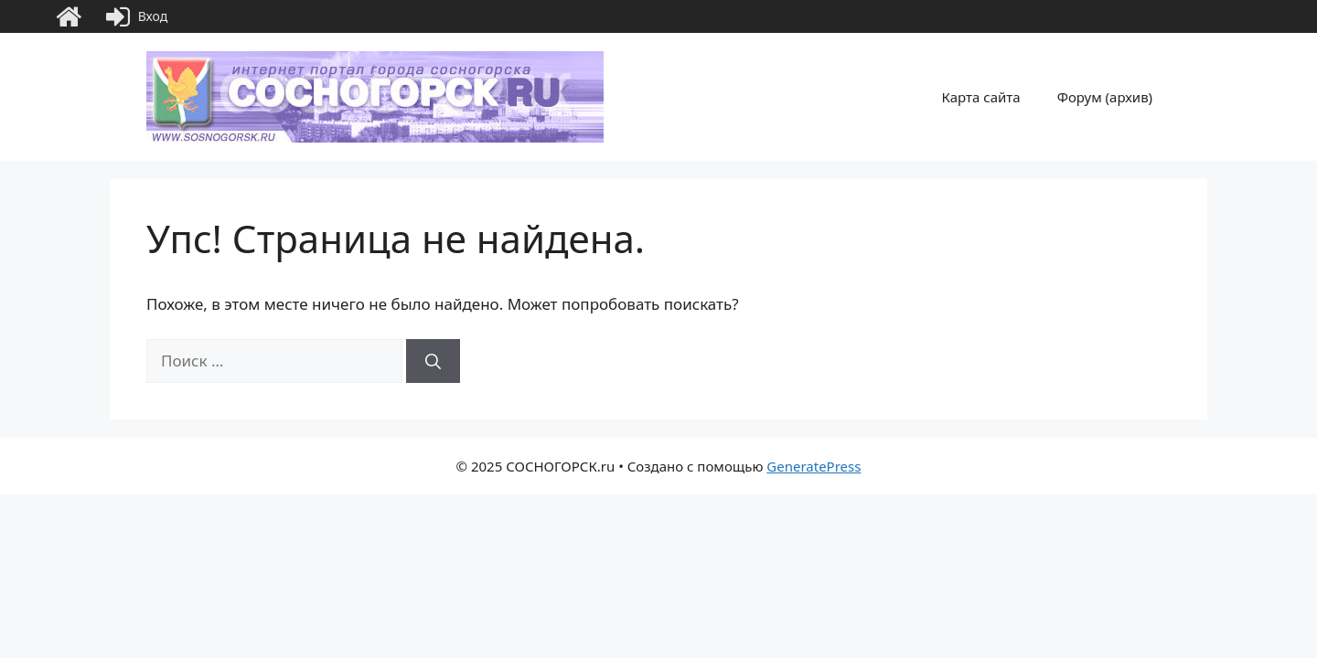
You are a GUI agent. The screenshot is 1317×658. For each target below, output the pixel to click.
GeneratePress (813, 466)
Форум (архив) (1104, 97)
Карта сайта (981, 97)
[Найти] (433, 361)
